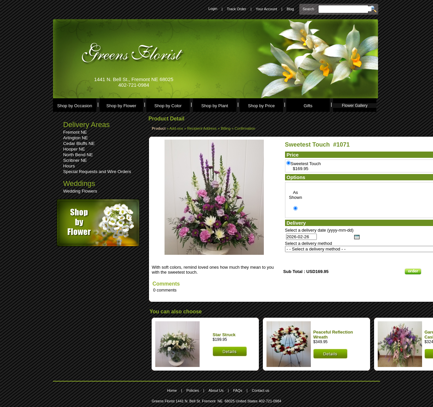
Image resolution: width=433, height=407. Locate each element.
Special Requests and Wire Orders (97, 171)
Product (159, 128)
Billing (226, 128)
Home (172, 390)
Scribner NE (75, 160)
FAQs (237, 390)
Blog (290, 9)
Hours (69, 165)
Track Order (236, 9)
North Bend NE (78, 154)
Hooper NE (74, 149)
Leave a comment (170, 262)
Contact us (260, 390)
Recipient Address (202, 128)
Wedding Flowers (80, 191)
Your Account (266, 9)
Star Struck (224, 334)
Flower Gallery (354, 105)
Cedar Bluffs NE (79, 143)
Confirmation (245, 128)
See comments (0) (170, 257)
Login (212, 9)
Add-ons (176, 128)
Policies (192, 390)
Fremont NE (75, 132)
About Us (216, 390)
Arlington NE (75, 137)
